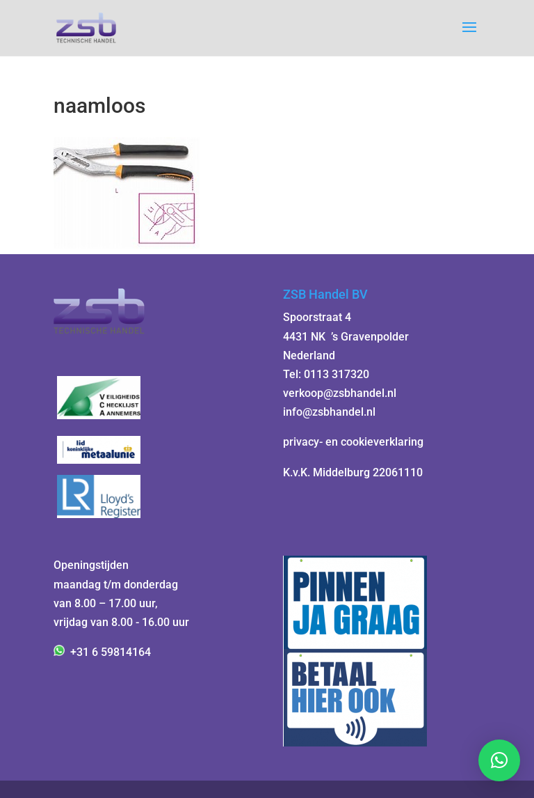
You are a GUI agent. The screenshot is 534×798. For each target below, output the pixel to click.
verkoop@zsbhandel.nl (339, 393)
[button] (499, 760)
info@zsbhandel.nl (329, 411)
